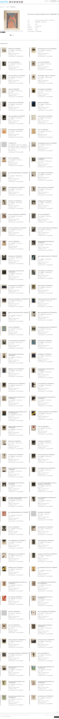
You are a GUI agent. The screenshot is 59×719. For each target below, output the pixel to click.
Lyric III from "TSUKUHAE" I (44, 62)
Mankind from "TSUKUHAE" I (14, 48)
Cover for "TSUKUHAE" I (43, 129)
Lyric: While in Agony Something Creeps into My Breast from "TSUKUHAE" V (18, 498)
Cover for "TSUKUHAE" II (13, 158)
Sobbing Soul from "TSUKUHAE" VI (15, 567)
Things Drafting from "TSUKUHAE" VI (46, 540)
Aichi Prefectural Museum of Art (52, 715)
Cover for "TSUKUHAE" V (43, 426)
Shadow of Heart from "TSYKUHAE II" (46, 187)
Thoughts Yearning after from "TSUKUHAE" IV (48, 411)
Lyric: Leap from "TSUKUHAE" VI (15, 596)
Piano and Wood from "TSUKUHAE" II (16, 187)
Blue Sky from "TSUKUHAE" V (14, 441)
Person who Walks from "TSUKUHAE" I (16, 116)
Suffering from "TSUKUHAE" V (44, 512)
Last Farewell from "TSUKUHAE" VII (45, 696)
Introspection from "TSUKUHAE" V (15, 454)
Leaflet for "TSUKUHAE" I (13, 89)
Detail (7, 6)
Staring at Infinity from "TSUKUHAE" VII (17, 639)
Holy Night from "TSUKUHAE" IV (45, 354)
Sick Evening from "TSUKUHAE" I (45, 89)
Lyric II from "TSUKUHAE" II (44, 214)
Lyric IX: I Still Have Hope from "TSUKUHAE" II (48, 228)
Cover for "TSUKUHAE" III (14, 241)
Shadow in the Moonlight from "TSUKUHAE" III (18, 299)
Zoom (12, 35)
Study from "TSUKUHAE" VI (14, 611)
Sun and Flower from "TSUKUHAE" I (16, 129)
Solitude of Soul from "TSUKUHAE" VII (46, 639)
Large (57, 1)
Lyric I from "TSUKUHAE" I (14, 62)
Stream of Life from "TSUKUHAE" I (45, 116)
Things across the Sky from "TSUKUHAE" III (47, 299)
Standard (54, 1)
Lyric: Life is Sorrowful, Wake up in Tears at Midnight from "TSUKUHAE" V (47, 483)
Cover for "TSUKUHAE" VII (14, 625)
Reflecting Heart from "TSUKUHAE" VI (16, 554)
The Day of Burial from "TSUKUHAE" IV (16, 340)
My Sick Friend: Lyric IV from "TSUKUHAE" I (47, 48)
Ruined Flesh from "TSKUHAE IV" (45, 340)
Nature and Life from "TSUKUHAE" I (16, 102)
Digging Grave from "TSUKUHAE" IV (16, 368)
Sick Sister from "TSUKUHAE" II (15, 201)
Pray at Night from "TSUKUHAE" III (45, 270)
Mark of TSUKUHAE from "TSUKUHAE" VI (47, 611)
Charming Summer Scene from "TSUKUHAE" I (47, 143)
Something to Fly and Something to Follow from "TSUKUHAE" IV (17, 412)
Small (50, 1)
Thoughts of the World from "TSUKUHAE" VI (47, 554)
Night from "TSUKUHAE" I (43, 102)
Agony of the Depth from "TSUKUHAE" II (17, 214)
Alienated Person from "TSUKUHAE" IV (16, 383)
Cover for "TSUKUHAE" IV (14, 327)
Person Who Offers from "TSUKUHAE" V (46, 468)
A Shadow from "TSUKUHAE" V (44, 441)
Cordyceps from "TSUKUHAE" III (15, 256)
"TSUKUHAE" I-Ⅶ (12, 143)
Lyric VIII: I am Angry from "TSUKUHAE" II (17, 228)
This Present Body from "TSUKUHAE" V (46, 454)
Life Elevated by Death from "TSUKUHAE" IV (47, 327)
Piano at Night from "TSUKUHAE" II (45, 172)
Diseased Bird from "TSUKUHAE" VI (45, 527)
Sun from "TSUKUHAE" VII (43, 653)
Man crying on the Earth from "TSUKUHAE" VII (18, 653)
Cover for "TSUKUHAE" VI (14, 527)
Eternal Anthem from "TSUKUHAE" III (16, 285)
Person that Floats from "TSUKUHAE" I (16, 75)
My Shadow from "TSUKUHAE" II (45, 201)
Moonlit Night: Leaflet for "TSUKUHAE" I (47, 75)
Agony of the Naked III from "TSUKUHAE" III (47, 312)
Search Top (2, 6)
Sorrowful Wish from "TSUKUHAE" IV (46, 383)
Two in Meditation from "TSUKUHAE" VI (17, 540)
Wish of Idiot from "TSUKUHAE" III (45, 285)
